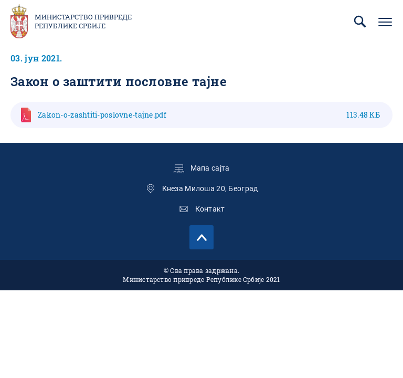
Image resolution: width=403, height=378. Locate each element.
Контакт (210, 209)
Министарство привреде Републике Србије (83, 21)
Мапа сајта (210, 168)
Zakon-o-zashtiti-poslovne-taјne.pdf (209, 115)
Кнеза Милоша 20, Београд (210, 188)
